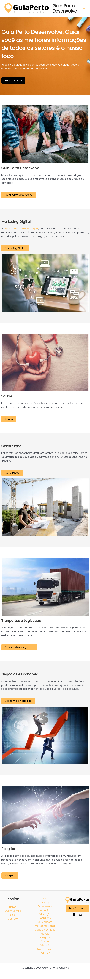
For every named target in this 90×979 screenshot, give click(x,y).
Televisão (44, 945)
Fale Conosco (77, 908)
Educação (45, 914)
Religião (45, 937)
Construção (45, 902)
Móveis (45, 933)
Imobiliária (45, 918)
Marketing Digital (45, 925)
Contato (13, 918)
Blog (12, 914)
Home (12, 907)
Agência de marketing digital (21, 228)
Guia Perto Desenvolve (65, 8)
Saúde (45, 941)
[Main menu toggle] (84, 8)
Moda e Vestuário (45, 929)
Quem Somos (13, 910)
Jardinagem (45, 922)
